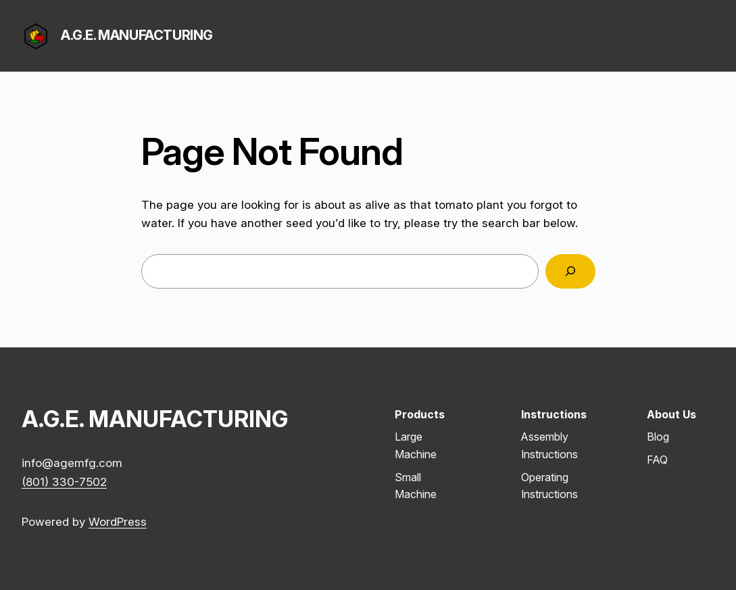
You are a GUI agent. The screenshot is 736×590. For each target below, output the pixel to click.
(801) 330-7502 (64, 481)
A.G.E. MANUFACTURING (137, 35)
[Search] (570, 271)
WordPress (118, 521)
